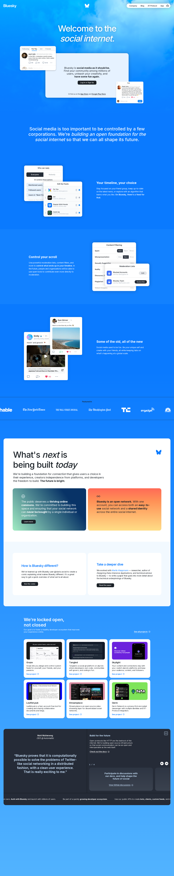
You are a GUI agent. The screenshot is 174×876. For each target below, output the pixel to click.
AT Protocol (152, 6)
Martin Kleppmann (120, 570)
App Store (84, 94)
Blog (142, 6)
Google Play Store (99, 94)
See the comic (29, 584)
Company (133, 6)
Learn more (28, 522)
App (162, 6)
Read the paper (105, 585)
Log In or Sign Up (87, 82)
